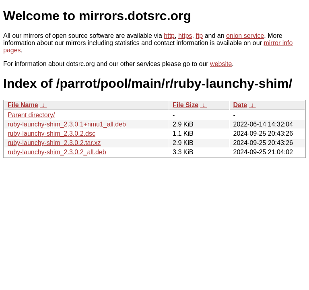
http (169, 35)
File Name (23, 105)
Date (240, 105)
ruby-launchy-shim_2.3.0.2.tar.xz (54, 142)
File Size (185, 105)
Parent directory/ (31, 115)
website (221, 63)
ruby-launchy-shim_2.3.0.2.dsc (51, 133)
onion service (245, 35)
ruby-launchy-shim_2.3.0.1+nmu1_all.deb (67, 124)
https (185, 35)
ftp (199, 35)
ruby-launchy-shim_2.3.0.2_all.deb (57, 152)
